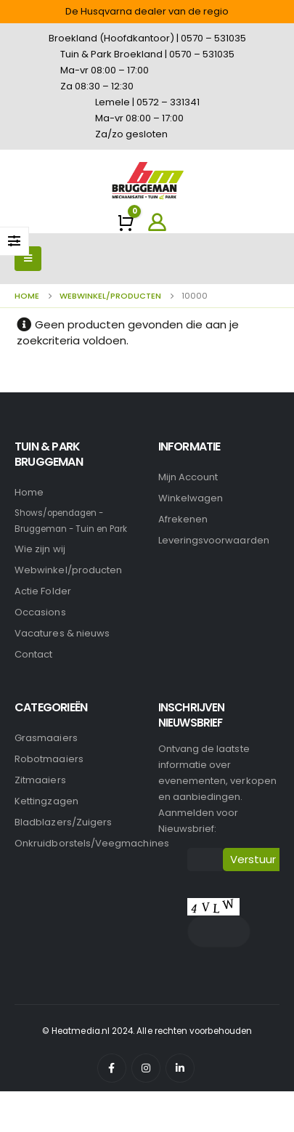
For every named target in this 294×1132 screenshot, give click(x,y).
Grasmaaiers (46, 738)
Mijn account (188, 477)
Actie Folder (43, 591)
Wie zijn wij (40, 549)
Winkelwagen (191, 498)
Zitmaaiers (40, 780)
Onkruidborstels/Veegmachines (92, 843)
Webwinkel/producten (68, 570)
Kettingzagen (46, 801)
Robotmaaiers (49, 759)
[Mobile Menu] (28, 258)
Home (29, 492)
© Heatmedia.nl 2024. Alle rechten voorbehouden (147, 1031)
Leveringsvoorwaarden (213, 540)
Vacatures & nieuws (62, 633)
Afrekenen (183, 519)
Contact (33, 654)
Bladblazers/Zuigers (63, 822)
